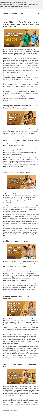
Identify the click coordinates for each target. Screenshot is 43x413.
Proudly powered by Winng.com (10, 410)
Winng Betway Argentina (13, 13)
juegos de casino (12, 51)
